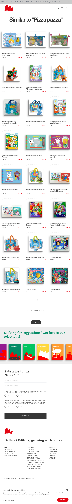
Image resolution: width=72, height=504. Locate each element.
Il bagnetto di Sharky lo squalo (35, 121)
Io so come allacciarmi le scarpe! (57, 156)
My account (8, 449)
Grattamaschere (55, 289)
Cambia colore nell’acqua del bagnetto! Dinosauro (59, 190)
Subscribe (25, 416)
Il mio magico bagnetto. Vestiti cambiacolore (59, 54)
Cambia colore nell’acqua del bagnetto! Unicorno (11, 224)
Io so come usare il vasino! (10, 189)
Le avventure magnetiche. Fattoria (10, 156)
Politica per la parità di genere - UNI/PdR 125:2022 (35, 462)
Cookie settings (33, 457)
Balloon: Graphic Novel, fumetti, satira (62, 351)
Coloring (34, 346)
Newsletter (54, 449)
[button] (8, 500)
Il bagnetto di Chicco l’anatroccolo (8, 54)
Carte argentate (31, 289)
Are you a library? (11, 455)
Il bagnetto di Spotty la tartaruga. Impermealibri (9, 122)
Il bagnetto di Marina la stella (59, 87)
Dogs (4, 346)
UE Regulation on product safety (33, 452)
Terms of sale (9, 453)
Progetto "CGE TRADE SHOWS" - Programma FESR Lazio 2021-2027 (34, 466)
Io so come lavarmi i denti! (34, 155)
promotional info (33, 459)
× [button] (70, 489)
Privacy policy (32, 455)
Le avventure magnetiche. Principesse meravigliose (34, 88)
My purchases (9, 451)
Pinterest (53, 457)
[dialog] (36, 495)
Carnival (19, 346)
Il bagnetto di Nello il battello (11, 289)
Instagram (53, 451)
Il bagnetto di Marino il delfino (35, 257)
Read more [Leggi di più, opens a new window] (46, 495)
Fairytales (49, 346)
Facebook (53, 453)
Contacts (30, 449)
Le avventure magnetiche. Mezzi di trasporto (58, 122)
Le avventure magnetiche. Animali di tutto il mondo (58, 224)
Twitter (52, 459)
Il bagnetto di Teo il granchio (10, 257)
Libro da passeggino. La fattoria (12, 87)
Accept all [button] (62, 500)
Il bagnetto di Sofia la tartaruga (35, 189)
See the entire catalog (36, 310)
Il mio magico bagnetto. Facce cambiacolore (35, 54)
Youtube (53, 455)
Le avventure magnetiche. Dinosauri (34, 224)
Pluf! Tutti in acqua (55, 257)
